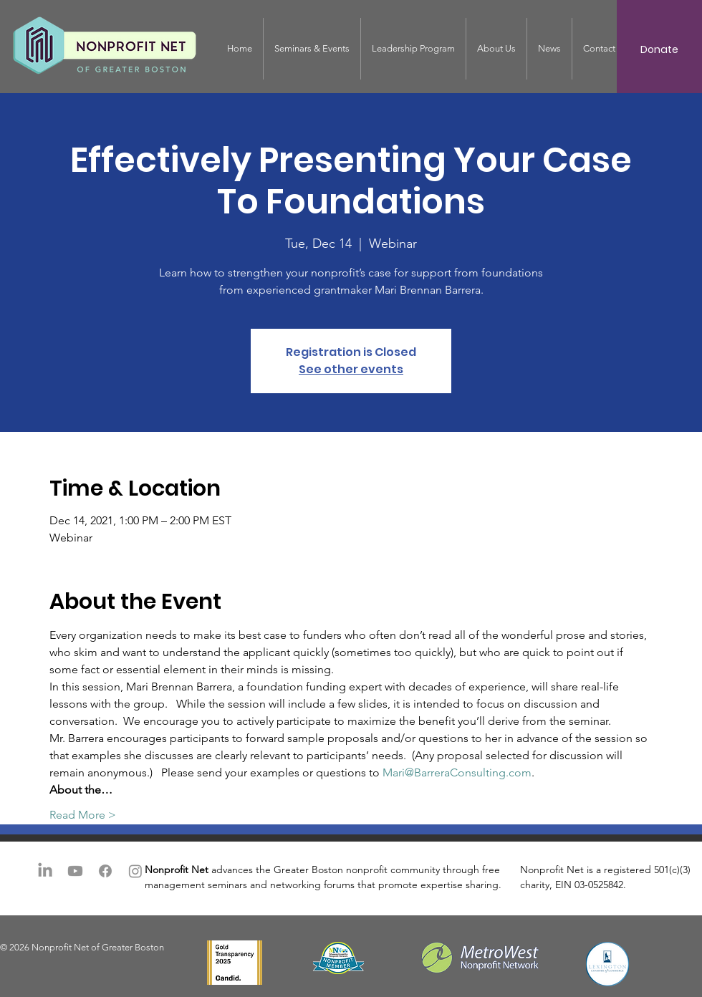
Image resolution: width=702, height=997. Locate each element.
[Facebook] (105, 871)
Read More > (82, 815)
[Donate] (659, 49)
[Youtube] (75, 871)
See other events (351, 369)
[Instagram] (135, 871)
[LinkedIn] (45, 871)
